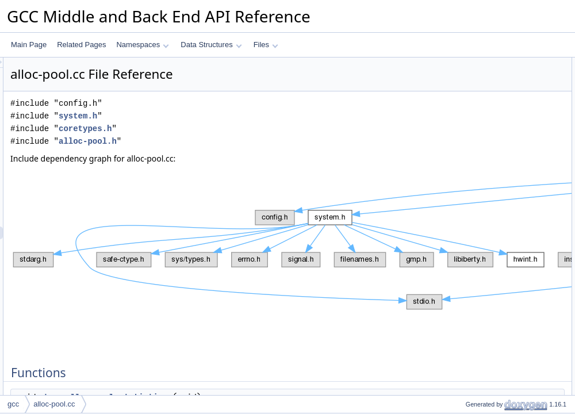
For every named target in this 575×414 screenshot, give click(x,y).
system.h (221, 115)
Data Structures (211, 44)
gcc (13, 404)
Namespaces (142, 44)
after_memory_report (488, 127)
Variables (461, 89)
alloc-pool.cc (54, 404)
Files (266, 44)
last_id (466, 102)
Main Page (29, 44)
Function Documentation (484, 140)
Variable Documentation (483, 165)
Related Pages (81, 44)
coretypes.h (228, 128)
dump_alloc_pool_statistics (497, 76)
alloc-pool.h (231, 141)
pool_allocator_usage (489, 114)
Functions (462, 64)
